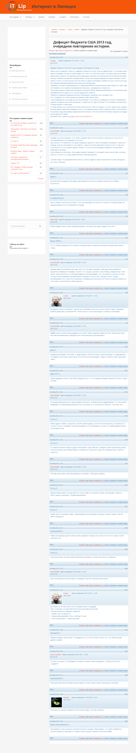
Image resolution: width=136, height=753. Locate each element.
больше (40, 178)
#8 (127, 292)
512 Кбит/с (14, 141)
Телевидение (16, 93)
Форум (41, 17)
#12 (126, 392)
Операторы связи (17, 82)
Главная (54, 29)
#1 (127, 57)
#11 (126, 370)
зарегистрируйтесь (65, 50)
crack (66, 296)
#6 (127, 238)
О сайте (62, 17)
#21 (126, 590)
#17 (126, 506)
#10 (126, 347)
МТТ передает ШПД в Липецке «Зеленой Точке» (22, 168)
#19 (126, 549)
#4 (127, 195)
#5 (127, 216)
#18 (126, 528)
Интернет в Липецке (54, 6)
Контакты (74, 17)
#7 (127, 259)
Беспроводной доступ (19, 76)
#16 (126, 485)
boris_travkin (55, 654)
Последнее (14, 16)
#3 (127, 173)
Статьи (86, 17)
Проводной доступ (18, 71)
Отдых (69, 29)
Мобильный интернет (20, 88)
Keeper (66, 697)
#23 (126, 651)
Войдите (52, 50)
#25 (126, 694)
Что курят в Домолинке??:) (20, 173)
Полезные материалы (20, 99)
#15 (126, 463)
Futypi (53, 60)
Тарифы (29, 16)
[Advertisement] (26, 42)
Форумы (62, 29)
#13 (126, 416)
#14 (126, 440)
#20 (126, 568)
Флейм (76, 29)
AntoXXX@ (54, 131)
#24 (126, 675)
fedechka (54, 219)
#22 (126, 630)
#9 (127, 323)
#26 (126, 721)
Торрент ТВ (15, 163)
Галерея (51, 17)
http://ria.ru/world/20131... (84, 116)
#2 (127, 128)
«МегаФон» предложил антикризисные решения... (20, 158)
